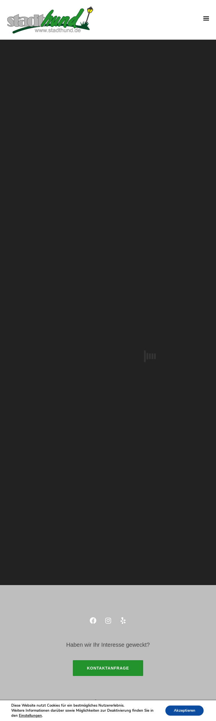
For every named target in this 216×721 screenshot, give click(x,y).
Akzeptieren (184, 710)
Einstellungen (30, 715)
